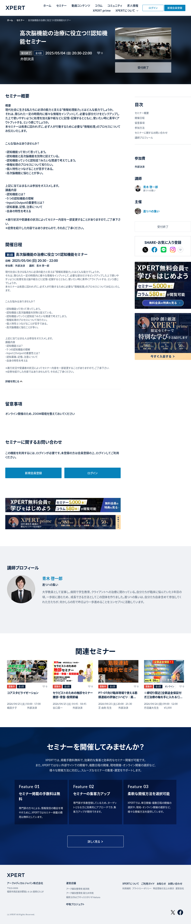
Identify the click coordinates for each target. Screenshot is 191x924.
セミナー (61, 5)
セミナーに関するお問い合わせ (151, 132)
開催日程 (140, 118)
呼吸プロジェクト (75, 904)
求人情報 (132, 5)
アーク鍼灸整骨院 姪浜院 (77, 889)
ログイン (153, 8)
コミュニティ (114, 5)
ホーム (47, 5)
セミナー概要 (142, 113)
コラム (99, 5)
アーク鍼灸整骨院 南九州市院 (80, 893)
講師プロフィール (144, 137)
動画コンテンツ (81, 5)
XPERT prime (102, 10)
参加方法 (140, 127)
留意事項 (140, 122)
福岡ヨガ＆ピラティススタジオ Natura (83, 897)
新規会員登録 (174, 8)
